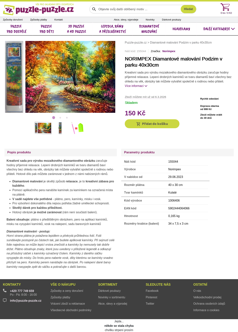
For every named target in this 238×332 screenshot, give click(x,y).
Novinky (150, 19)
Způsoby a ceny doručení (67, 281)
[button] (152, 123)
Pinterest (151, 288)
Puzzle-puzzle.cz (136, 42)
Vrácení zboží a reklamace (68, 294)
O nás (197, 281)
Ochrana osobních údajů (209, 294)
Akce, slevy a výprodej (112, 294)
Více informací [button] (136, 85)
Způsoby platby (38, 19)
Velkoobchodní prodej (207, 288)
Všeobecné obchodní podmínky (71, 300)
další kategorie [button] (219, 28)
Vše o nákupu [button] (63, 275)
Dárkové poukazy (171, 19)
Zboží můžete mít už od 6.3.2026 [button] (145, 96)
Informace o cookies (206, 300)
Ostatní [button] (200, 275)
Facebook (152, 281)
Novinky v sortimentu (111, 288)
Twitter (150, 294)
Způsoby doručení (13, 19)
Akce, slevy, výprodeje (126, 19)
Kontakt (58, 19)
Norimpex (168, 51)
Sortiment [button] (108, 275)
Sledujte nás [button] (158, 275)
